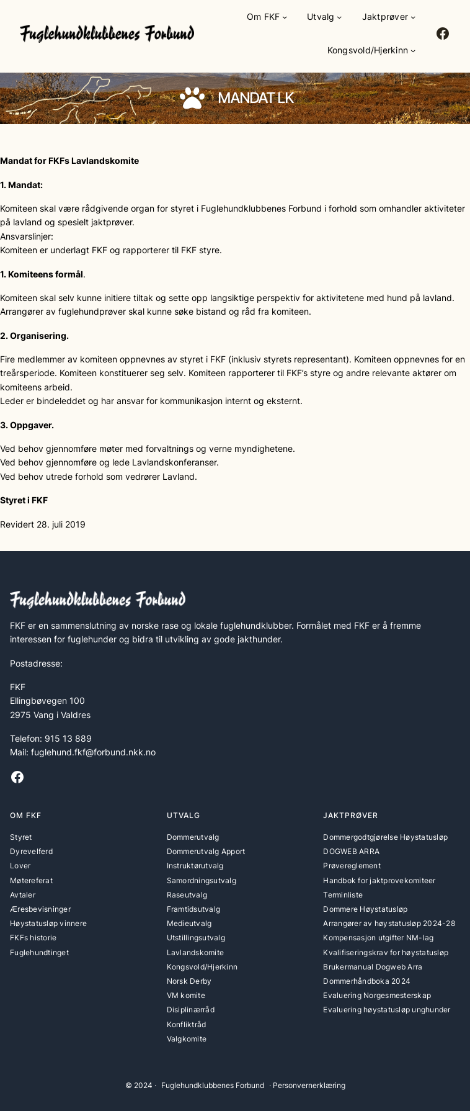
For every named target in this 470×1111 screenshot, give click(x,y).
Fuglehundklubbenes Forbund (212, 1085)
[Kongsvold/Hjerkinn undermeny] (412, 50)
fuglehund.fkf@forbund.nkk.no (93, 752)
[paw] (192, 98)
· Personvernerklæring (307, 1085)
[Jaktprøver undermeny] (412, 16)
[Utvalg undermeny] (339, 16)
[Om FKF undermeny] (284, 16)
